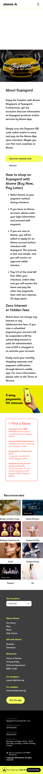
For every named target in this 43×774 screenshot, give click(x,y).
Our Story (10, 623)
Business (10, 644)
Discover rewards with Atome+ (21, 159)
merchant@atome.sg (16, 690)
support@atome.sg (15, 680)
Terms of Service (13, 658)
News (8, 630)
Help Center (11, 633)
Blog (8, 626)
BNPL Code (11, 669)
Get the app (15, 700)
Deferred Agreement (15, 665)
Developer (11, 647)
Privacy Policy (12, 662)
